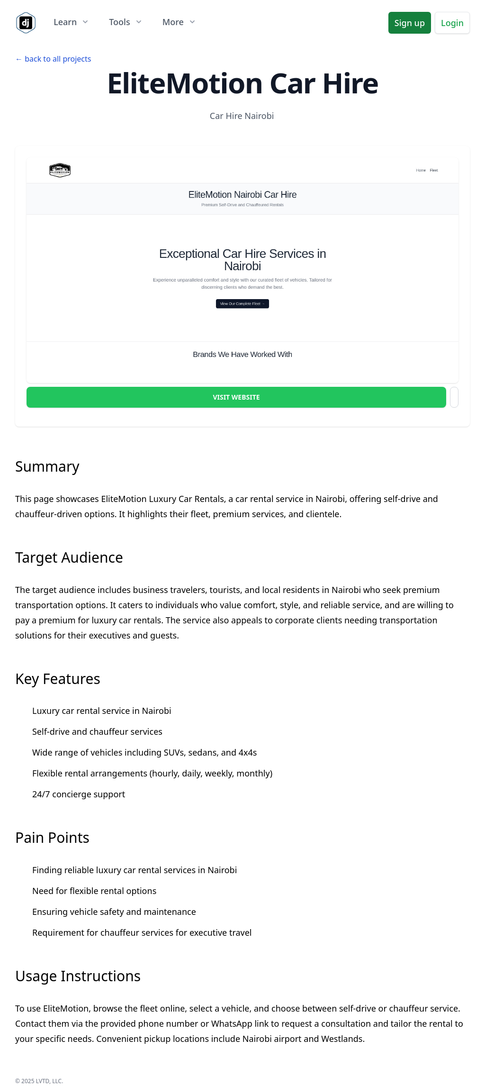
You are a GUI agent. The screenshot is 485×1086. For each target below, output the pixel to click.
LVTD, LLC (49, 1081)
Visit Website (236, 397)
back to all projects (58, 59)
